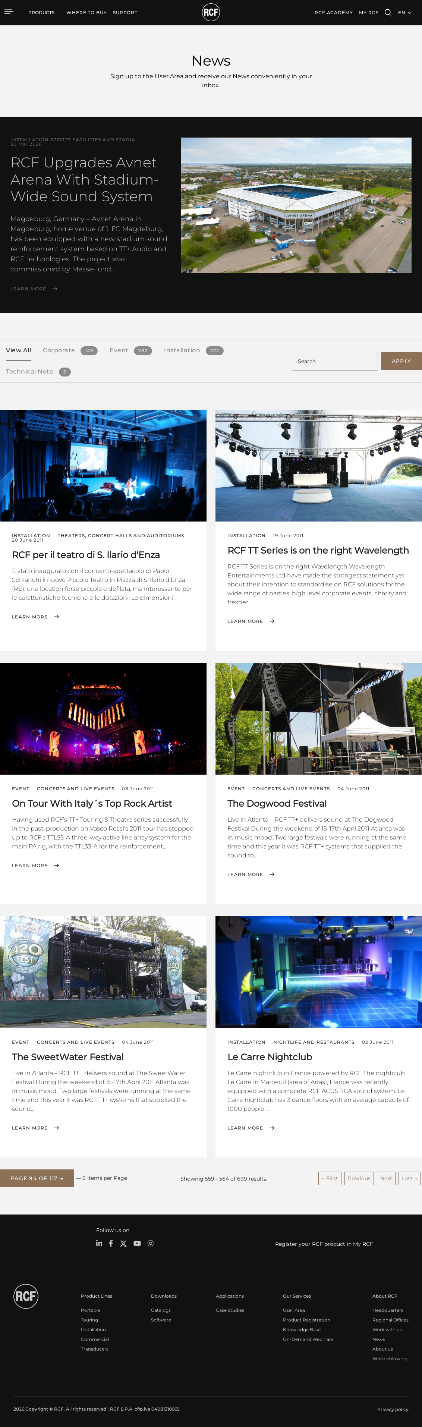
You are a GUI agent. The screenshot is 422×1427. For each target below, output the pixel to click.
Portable (90, 1309)
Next (386, 1177)
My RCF (369, 12)
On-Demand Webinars (308, 1338)
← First (330, 1177)
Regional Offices (390, 1319)
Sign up (121, 76)
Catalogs (161, 1309)
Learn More (28, 289)
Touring (89, 1319)
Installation (93, 1328)
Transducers (94, 1348)
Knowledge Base (302, 1328)
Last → (409, 1177)
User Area (294, 1309)
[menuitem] (86, 12)
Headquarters (387, 1309)
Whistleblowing (389, 1357)
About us (382, 1348)
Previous (359, 1177)
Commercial (95, 1338)
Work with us (387, 1328)
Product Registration (306, 1319)
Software (161, 1319)
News (378, 1338)
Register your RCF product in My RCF (324, 1242)
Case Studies (230, 1309)
